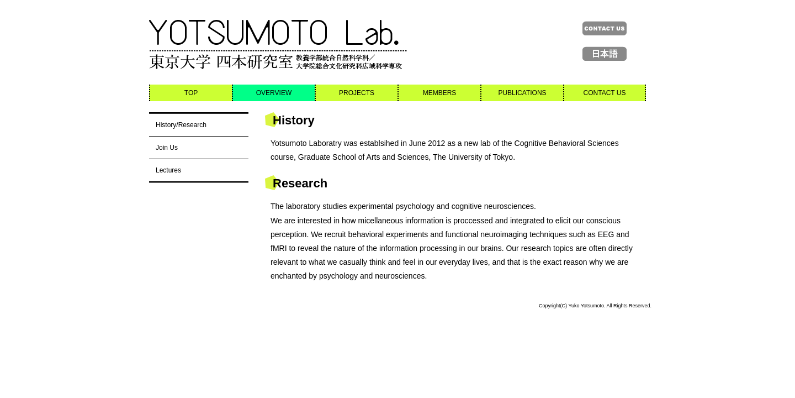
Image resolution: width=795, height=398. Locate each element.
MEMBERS (440, 93)
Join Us (167, 147)
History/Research (181, 125)
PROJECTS (356, 93)
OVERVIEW (274, 93)
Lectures (168, 170)
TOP (191, 93)
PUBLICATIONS (522, 93)
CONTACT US (605, 93)
